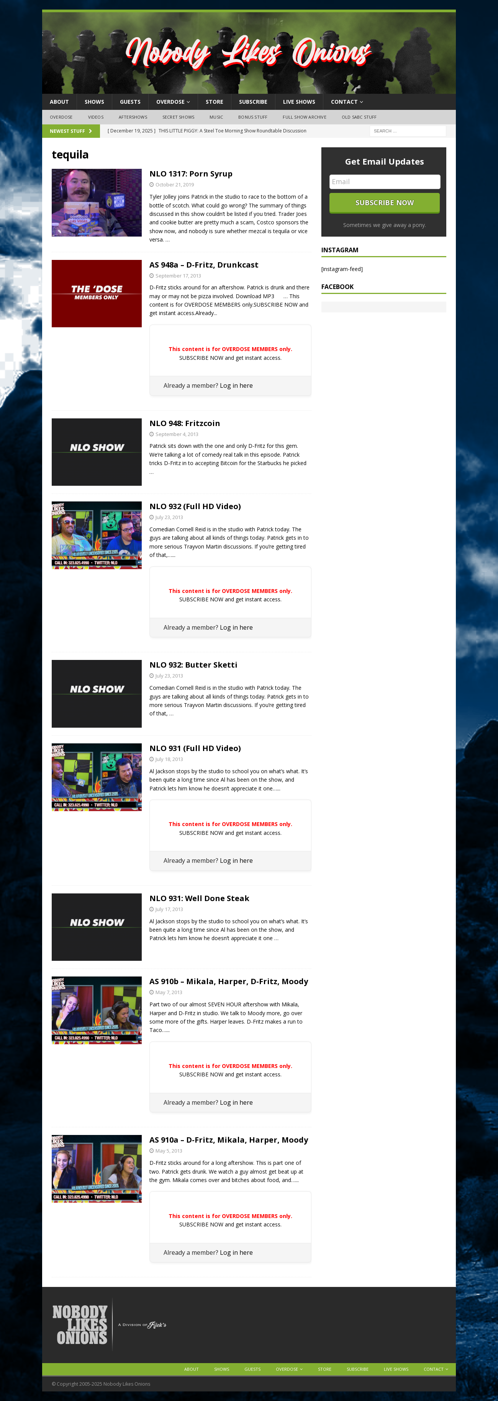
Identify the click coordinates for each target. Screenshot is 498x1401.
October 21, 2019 (175, 184)
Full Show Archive (304, 117)
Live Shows (299, 101)
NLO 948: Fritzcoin (184, 423)
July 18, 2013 (169, 759)
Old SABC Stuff (359, 117)
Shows (94, 101)
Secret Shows (178, 117)
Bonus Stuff (252, 117)
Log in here (236, 385)
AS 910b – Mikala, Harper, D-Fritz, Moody (228, 981)
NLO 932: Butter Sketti (193, 665)
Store (214, 101)
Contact (344, 101)
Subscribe (253, 101)
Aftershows (133, 117)
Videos (95, 117)
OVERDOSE (170, 101)
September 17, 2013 (178, 275)
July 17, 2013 (169, 909)
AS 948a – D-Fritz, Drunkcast (204, 265)
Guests (130, 101)
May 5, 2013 (169, 1150)
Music (216, 117)
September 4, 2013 (177, 434)
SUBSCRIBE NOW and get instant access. (230, 357)
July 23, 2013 (169, 517)
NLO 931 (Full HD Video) (195, 748)
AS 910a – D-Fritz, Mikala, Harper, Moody (228, 1140)
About (59, 101)
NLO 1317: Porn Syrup (191, 173)
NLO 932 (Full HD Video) (195, 506)
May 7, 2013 (169, 992)
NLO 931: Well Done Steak (199, 898)
